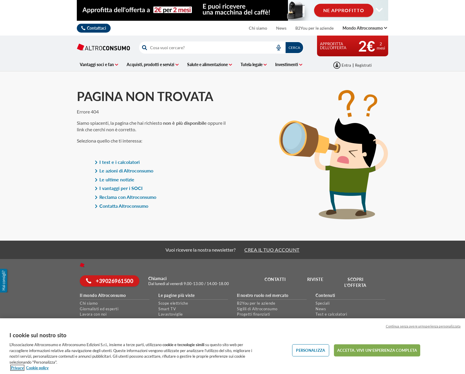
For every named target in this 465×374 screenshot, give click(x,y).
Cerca (294, 47)
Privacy (17, 367)
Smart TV (167, 308)
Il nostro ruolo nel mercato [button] (263, 295)
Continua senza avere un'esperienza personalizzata (423, 326)
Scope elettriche (173, 303)
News (281, 28)
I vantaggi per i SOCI (119, 188)
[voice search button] (278, 47)
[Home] (82, 265)
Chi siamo (258, 28)
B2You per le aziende (314, 28)
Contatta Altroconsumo (121, 206)
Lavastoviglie (170, 314)
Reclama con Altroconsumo (125, 197)
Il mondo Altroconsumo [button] (103, 295)
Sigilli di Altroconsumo (257, 308)
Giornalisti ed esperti (99, 308)
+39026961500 (109, 281)
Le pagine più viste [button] (176, 295)
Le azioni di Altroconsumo (124, 170)
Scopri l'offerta (355, 282)
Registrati (363, 65)
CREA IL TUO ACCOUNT (272, 249)
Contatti (275, 279)
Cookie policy (37, 367)
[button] (4, 281)
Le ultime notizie (114, 179)
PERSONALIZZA (310, 350)
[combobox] (221, 47)
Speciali (322, 303)
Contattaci (96, 28)
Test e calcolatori (331, 314)
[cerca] (204, 47)
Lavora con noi (93, 314)
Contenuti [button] (325, 295)
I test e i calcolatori (117, 162)
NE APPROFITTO (343, 10)
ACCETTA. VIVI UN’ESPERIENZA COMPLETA (377, 350)
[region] (232, 346)
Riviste (315, 279)
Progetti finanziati (253, 314)
